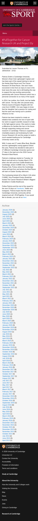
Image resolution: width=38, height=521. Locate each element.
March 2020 (6, 321)
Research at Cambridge (11, 514)
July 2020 (5, 312)
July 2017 (5, 380)
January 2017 (7, 394)
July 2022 (5, 270)
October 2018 (7, 352)
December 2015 (8, 423)
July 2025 (5, 216)
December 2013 (8, 429)
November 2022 (8, 263)
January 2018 (7, 367)
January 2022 (7, 278)
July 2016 (5, 407)
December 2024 (8, 227)
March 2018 (6, 363)
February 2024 (7, 239)
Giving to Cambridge (9, 507)
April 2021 (6, 296)
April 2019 (6, 338)
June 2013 (6, 438)
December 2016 (8, 396)
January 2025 (7, 225)
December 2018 (8, 347)
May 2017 (6, 385)
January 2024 (7, 241)
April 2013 (6, 440)
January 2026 (7, 210)
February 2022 (7, 276)
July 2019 (5, 334)
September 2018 (8, 354)
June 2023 (6, 250)
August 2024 (7, 232)
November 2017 (8, 372)
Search (34, 3)
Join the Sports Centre (11, 25)
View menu (3, 3)
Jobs (3, 504)
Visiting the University (10, 488)
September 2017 (8, 376)
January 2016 (7, 420)
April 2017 (6, 387)
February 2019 (7, 343)
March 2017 (6, 389)
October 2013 (7, 434)
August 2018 (7, 356)
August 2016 (7, 405)
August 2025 (7, 214)
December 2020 (8, 305)
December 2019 (8, 327)
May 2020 (6, 316)
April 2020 (6, 318)
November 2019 (8, 329)
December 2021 (8, 281)
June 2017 (6, 383)
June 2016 (6, 409)
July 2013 (5, 436)
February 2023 (7, 256)
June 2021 (6, 292)
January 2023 (7, 258)
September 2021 (8, 287)
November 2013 (8, 431)
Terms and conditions (9, 468)
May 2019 (6, 336)
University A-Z (7, 455)
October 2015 (7, 427)
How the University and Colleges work (15, 484)
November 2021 (8, 283)
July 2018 (5, 358)
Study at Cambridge (10, 474)
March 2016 (6, 416)
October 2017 (7, 374)
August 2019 (7, 332)
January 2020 (7, 325)
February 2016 (7, 418)
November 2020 (8, 307)
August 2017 (7, 378)
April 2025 (6, 221)
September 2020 (8, 309)
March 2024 (6, 236)
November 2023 (8, 245)
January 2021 (7, 303)
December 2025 (8, 212)
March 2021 (6, 298)
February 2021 (7, 301)
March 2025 (6, 223)
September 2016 (8, 403)
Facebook (20, 188)
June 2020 (6, 314)
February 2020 (7, 323)
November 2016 (8, 398)
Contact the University (10, 458)
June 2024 (6, 234)
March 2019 (6, 341)
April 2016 (6, 414)
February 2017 (7, 392)
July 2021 (5, 290)
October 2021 (7, 285)
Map (3, 492)
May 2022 (6, 272)
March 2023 (6, 254)
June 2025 (6, 219)
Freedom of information (10, 465)
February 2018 (7, 365)
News (4, 496)
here (24, 197)
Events (4, 500)
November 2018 (8, 349)
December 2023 (8, 243)
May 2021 (6, 294)
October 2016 (7, 400)
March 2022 (6, 274)
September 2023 (8, 247)
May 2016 (6, 411)
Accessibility (6, 462)
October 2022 (7, 265)
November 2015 (8, 425)
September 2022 (8, 267)
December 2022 (8, 261)
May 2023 (6, 252)
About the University (10, 480)
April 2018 (6, 360)
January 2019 (7, 345)
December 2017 (8, 369)
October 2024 (7, 230)
